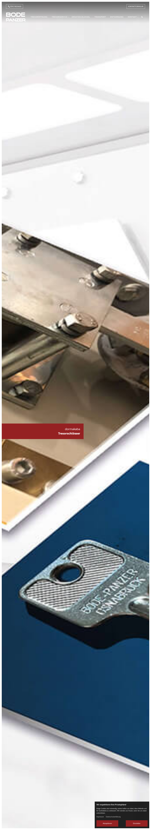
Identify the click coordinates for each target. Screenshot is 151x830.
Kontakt (132, 17)
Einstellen (136, 823)
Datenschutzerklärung (113, 817)
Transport (100, 17)
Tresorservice (60, 17)
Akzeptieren (107, 823)
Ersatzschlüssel (81, 17)
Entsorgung (117, 17)
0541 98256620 (14, 6)
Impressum (100, 817)
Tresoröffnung (39, 17)
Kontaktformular (135, 6)
